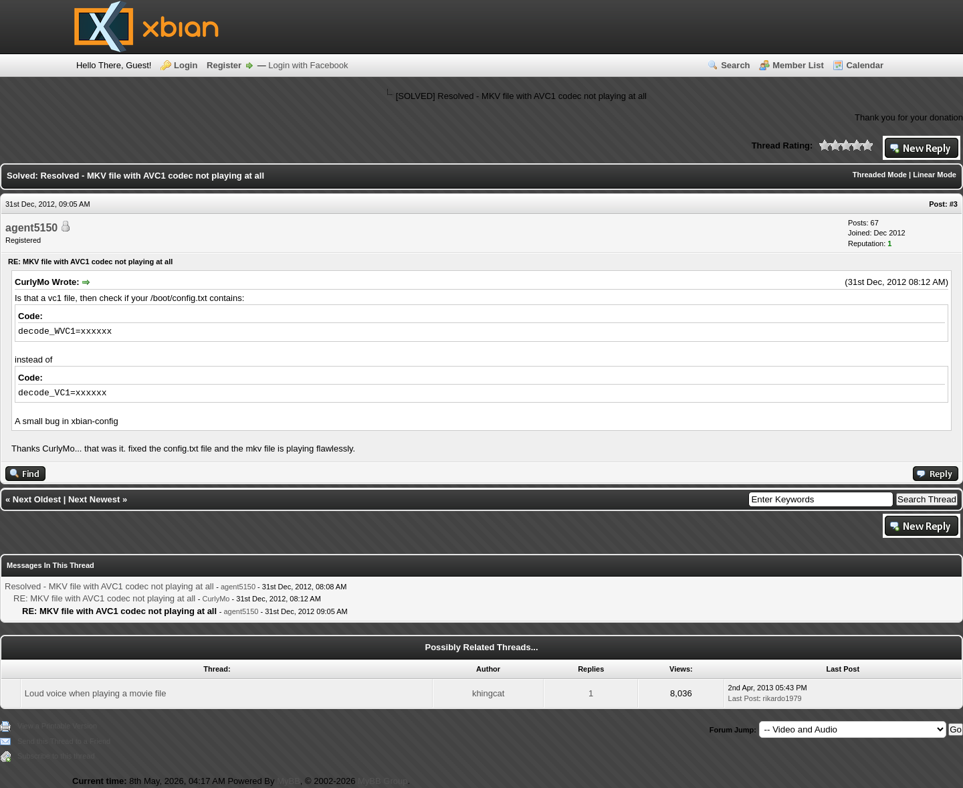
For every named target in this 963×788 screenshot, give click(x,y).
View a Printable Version (57, 726)
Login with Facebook (308, 65)
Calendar (864, 65)
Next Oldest (37, 499)
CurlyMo (216, 599)
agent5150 (31, 227)
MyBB (288, 781)
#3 (954, 204)
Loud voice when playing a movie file (96, 693)
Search (735, 65)
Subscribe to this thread (56, 756)
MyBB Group (382, 781)
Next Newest (94, 499)
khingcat (488, 693)
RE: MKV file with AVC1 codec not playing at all (104, 598)
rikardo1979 (782, 698)
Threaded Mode (880, 175)
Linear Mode (934, 175)
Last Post (743, 698)
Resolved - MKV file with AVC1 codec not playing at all (109, 586)
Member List (798, 65)
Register (224, 65)
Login (185, 65)
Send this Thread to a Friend (63, 741)
